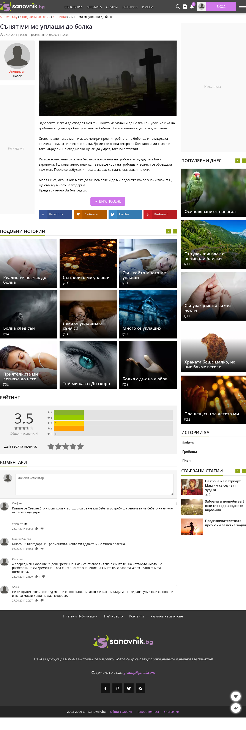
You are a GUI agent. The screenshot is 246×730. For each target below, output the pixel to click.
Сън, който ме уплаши (86, 277)
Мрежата (94, 7)
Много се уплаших (142, 328)
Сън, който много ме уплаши (144, 275)
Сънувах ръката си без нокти (207, 308)
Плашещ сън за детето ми (211, 414)
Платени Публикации (80, 616)
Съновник (73, 7)
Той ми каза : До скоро (86, 383)
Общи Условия (121, 711)
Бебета (188, 442)
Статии (112, 7)
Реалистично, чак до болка (24, 280)
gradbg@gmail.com (139, 672)
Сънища (59, 17)
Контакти (136, 616)
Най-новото (113, 616)
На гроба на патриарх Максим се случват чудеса (223, 485)
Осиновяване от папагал (210, 211)
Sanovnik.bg (8, 17)
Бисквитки (171, 711)
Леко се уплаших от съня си (83, 326)
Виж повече (110, 201)
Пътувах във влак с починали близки (204, 256)
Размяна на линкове (166, 616)
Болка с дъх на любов (145, 379)
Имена (147, 7)
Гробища (189, 451)
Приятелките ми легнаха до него (20, 376)
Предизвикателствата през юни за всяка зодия (225, 523)
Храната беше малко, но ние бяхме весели (209, 364)
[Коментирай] (94, 484)
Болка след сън (19, 328)
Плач (186, 460)
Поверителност (147, 711)
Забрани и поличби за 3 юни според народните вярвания (224, 505)
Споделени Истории (35, 17)
